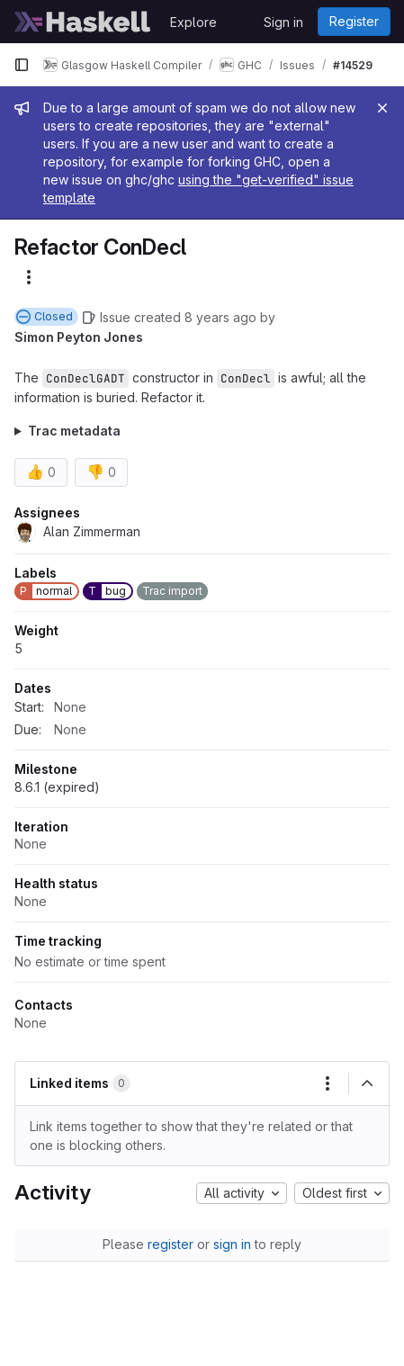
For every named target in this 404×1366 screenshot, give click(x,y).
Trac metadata (74, 430)
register (170, 1244)
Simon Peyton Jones (78, 337)
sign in (232, 1244)
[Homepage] (83, 21)
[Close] (382, 108)
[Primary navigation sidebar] (21, 64)
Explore (193, 22)
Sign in (283, 22)
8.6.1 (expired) (57, 787)
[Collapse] (367, 1083)
